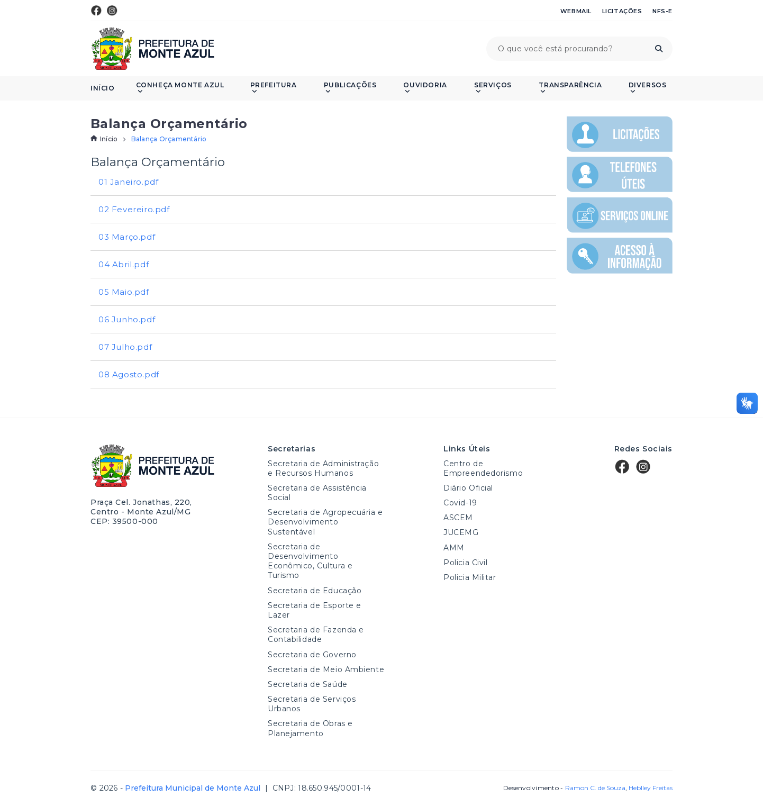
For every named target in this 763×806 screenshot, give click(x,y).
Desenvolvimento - (564, 788)
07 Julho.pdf (125, 347)
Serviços (493, 88)
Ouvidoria (425, 88)
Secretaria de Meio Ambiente (326, 669)
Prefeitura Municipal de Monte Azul (152, 49)
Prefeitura (273, 88)
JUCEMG (460, 532)
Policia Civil (465, 562)
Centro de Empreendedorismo (483, 468)
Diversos (648, 88)
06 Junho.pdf (126, 319)
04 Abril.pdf (123, 264)
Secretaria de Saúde (308, 684)
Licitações (622, 11)
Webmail (576, 11)
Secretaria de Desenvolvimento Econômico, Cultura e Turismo (310, 561)
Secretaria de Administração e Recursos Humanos (323, 468)
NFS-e (662, 11)
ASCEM (458, 517)
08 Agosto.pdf (128, 374)
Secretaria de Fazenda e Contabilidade (316, 634)
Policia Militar (469, 577)
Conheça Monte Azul (180, 88)
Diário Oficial (468, 488)
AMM (454, 548)
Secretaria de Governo (312, 654)
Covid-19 (460, 503)
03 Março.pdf (126, 237)
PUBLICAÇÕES (350, 88)
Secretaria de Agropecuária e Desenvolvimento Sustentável (325, 522)
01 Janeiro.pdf (128, 182)
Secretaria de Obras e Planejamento (310, 728)
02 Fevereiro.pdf (134, 209)
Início (102, 88)
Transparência (570, 88)
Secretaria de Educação (314, 590)
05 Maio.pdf (123, 292)
